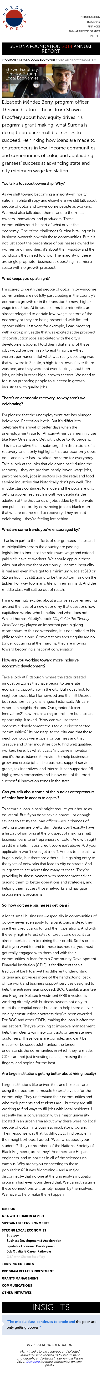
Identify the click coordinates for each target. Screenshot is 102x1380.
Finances (94, 26)
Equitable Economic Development (31, 1246)
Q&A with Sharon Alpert (23, 1216)
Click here (33, 1362)
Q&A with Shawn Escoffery (26, 1256)
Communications (17, 1285)
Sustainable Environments (26, 1223)
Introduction (90, 17)
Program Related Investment (28, 1271)
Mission (8, 1209)
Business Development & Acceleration (34, 1241)
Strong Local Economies (37, 59)
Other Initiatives (17, 1293)
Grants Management (20, 1278)
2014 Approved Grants (84, 31)
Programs (93, 21)
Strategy (13, 1235)
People (95, 36)
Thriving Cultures (18, 1264)
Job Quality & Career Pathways (29, 1251)
